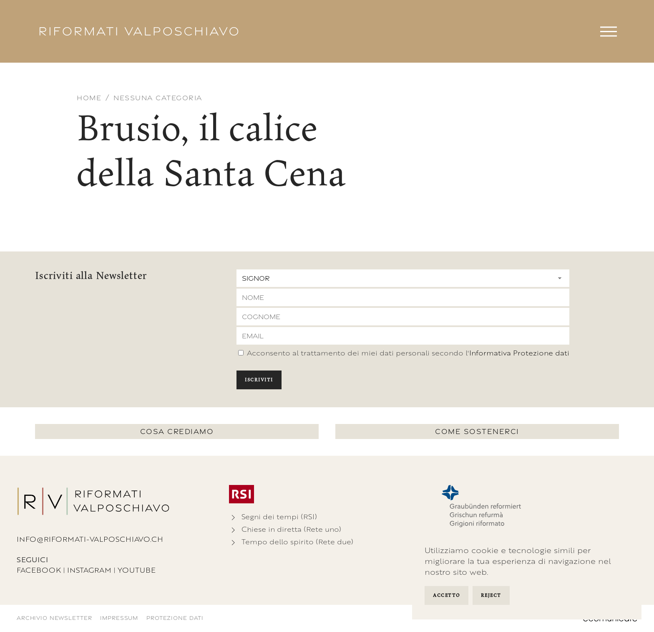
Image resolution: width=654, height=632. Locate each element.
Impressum (119, 618)
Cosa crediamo (177, 431)
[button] (608, 31)
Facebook (39, 570)
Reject (491, 595)
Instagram (89, 570)
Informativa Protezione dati (519, 353)
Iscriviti (259, 379)
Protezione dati (175, 618)
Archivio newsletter (54, 618)
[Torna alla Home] (139, 31)
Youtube (137, 570)
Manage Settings (524, 596)
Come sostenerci (477, 431)
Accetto (446, 595)
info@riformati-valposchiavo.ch (90, 539)
